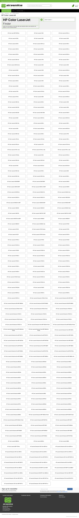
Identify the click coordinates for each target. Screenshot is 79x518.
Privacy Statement (62, 496)
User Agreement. (64, 491)
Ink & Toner (7, 13)
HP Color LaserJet (16, 13)
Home (13, 10)
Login (76, 1)
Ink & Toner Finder (19, 10)
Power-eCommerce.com (73, 516)
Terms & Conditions (43, 496)
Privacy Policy (59, 491)
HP (10, 13)
